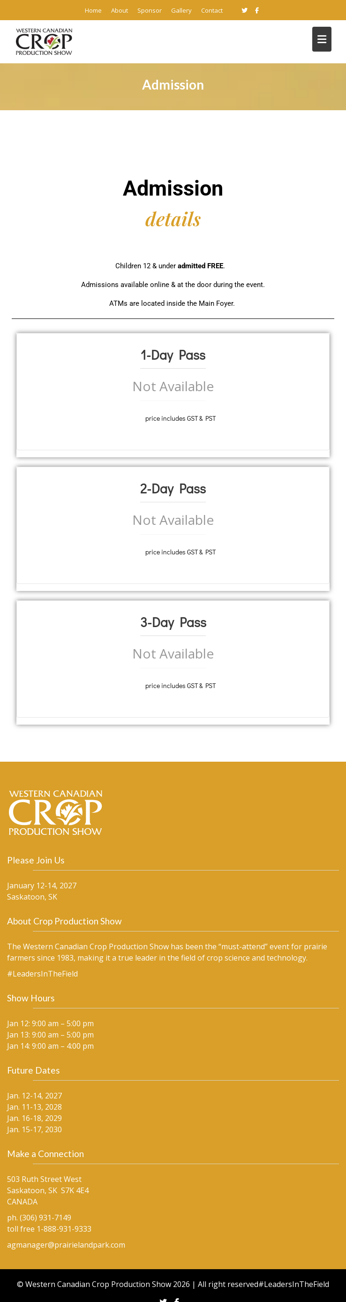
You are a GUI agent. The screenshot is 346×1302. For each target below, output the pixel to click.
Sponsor (149, 10)
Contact (212, 10)
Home (93, 10)
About (119, 10)
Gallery (181, 10)
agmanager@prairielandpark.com (76, 1218)
